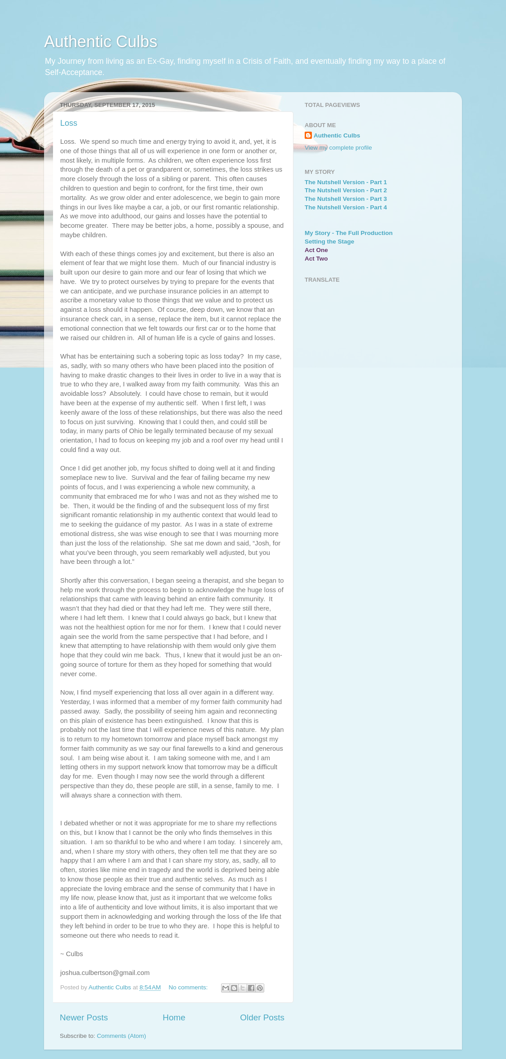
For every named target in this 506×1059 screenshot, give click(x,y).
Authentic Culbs (100, 41)
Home (174, 1017)
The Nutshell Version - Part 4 (346, 207)
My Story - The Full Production (349, 233)
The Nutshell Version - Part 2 (346, 190)
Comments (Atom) (121, 1035)
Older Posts (262, 1017)
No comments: (189, 987)
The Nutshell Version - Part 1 (346, 182)
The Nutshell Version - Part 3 (346, 198)
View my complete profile (338, 147)
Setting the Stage (329, 241)
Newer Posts (84, 1017)
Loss (68, 123)
